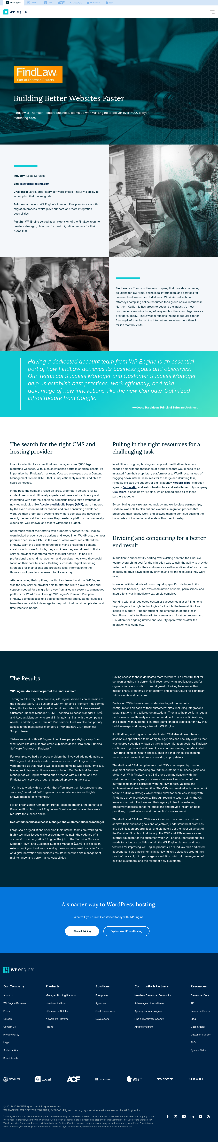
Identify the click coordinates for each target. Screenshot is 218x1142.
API (192, 1003)
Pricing (49, 1026)
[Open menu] (212, 12)
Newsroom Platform (57, 1018)
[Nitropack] (75, 2)
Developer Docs (200, 995)
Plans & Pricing (82, 931)
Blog (193, 1018)
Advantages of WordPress (149, 1003)
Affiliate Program (144, 1026)
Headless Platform (56, 1003)
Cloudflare (119, 492)
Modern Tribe (181, 482)
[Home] (16, 11)
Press (6, 1011)
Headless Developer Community (153, 995)
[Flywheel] (32, 2)
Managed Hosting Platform (61, 995)
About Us (8, 995)
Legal (6, 1042)
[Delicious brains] (109, 2)
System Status (198, 1050)
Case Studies (198, 1026)
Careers (7, 1018)
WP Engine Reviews (14, 1003)
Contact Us (9, 1026)
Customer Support (201, 1034)
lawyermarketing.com (34, 183)
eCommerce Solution (57, 1011)
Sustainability (10, 1050)
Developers (102, 1018)
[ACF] (61, 2)
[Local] (48, 2)
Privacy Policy (11, 1034)
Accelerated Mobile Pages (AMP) (61, 504)
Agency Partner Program (148, 1011)
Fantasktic (129, 487)
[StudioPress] (93, 2)
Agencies (101, 1003)
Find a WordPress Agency (149, 1018)
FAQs (194, 1042)
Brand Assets (10, 1058)
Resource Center (200, 1011)
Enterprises (102, 995)
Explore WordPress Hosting (126, 931)
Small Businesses (105, 1011)
